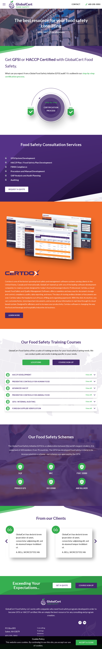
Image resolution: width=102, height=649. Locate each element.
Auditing (15, 180)
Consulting (41, 628)
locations (36, 362)
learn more (14, 315)
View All (90, 375)
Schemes (40, 633)
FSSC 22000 (82, 473)
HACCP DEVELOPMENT (21, 375)
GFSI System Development (23, 158)
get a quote (62, 585)
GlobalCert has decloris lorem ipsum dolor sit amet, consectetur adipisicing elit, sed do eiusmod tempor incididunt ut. (29, 541)
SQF (20, 473)
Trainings (40, 631)
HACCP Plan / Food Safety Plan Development (31, 163)
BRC (51, 473)
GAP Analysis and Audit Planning (26, 175)
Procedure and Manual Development (28, 171)
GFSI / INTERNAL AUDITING (23, 402)
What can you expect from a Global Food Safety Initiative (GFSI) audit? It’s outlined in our (49, 75)
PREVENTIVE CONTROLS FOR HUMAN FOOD (31, 381)
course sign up (86, 585)
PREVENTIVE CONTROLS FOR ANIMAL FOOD (31, 395)
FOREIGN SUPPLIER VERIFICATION (26, 408)
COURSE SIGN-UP (66, 362)
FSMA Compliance (19, 167)
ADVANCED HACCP (20, 388)
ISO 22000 (51, 488)
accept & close (86, 642)
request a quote (17, 189)
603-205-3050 (11, 636)
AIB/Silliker (82, 488)
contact (76, 4)
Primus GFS (20, 488)
